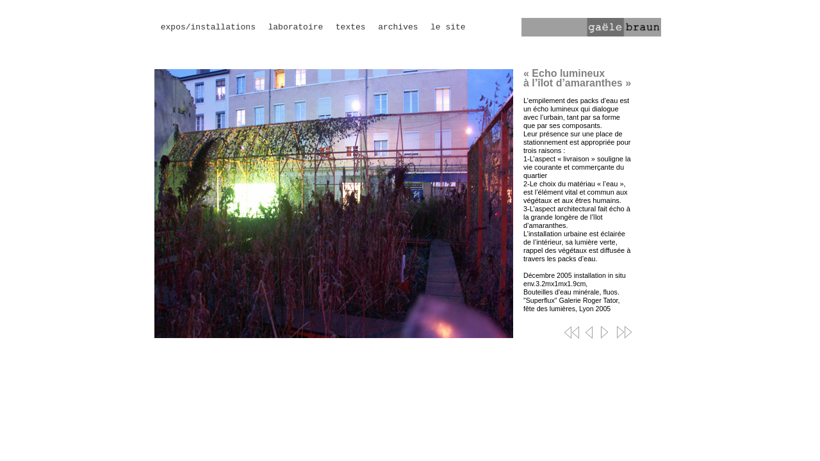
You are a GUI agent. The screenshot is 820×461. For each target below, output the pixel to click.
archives (398, 27)
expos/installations (208, 27)
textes (351, 27)
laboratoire (295, 27)
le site (448, 27)
